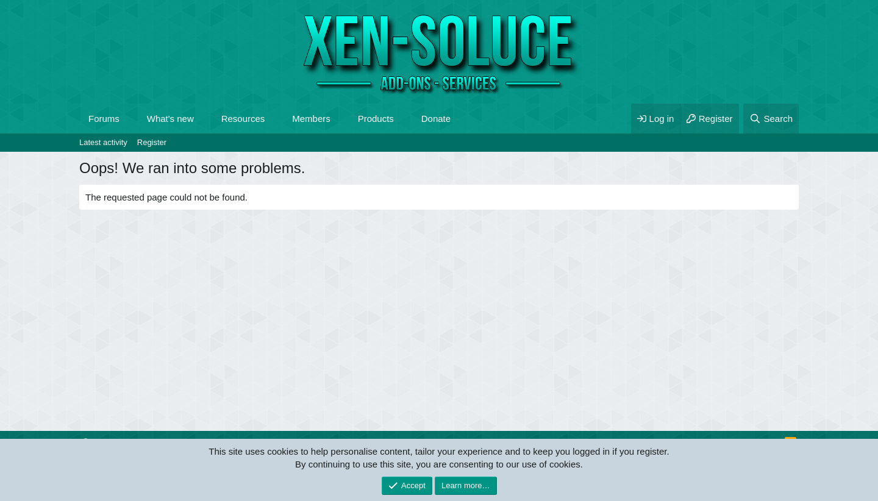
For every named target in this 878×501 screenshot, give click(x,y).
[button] (129, 118)
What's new (170, 118)
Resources (243, 118)
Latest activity (103, 142)
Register (151, 142)
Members (311, 118)
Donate (436, 118)
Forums (104, 118)
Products (376, 118)
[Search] (771, 118)
